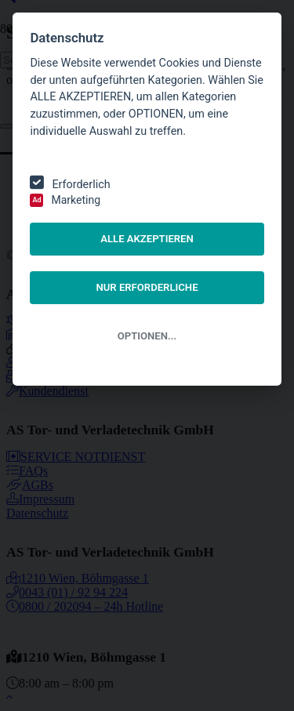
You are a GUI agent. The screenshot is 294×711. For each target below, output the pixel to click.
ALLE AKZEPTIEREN (147, 239)
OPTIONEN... (147, 336)
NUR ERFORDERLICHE (147, 287)
